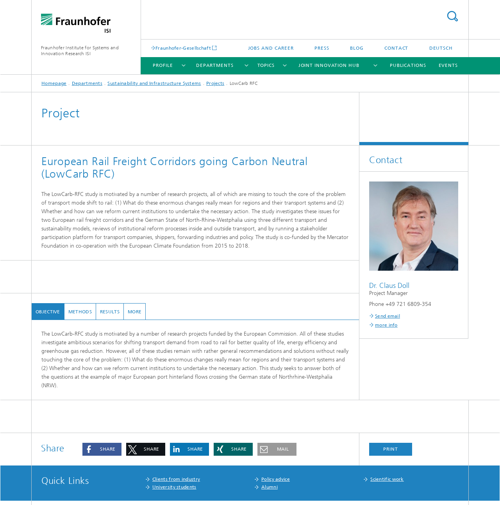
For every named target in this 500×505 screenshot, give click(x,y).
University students (174, 487)
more (134, 312)
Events (448, 65)
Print (390, 449)
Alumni (269, 487)
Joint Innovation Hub (328, 65)
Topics (266, 65)
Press (321, 48)
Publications (408, 65)
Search (452, 16)
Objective (48, 312)
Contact (396, 48)
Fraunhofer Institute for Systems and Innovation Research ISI (80, 50)
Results (110, 312)
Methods (80, 312)
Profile (163, 65)
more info (386, 325)
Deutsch (441, 48)
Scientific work (387, 479)
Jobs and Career (271, 48)
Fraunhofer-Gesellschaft (183, 47)
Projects (215, 83)
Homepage (53, 83)
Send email (387, 316)
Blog (357, 48)
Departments (215, 65)
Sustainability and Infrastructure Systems (154, 83)
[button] (101, 449)
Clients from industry (176, 479)
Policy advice (275, 479)
